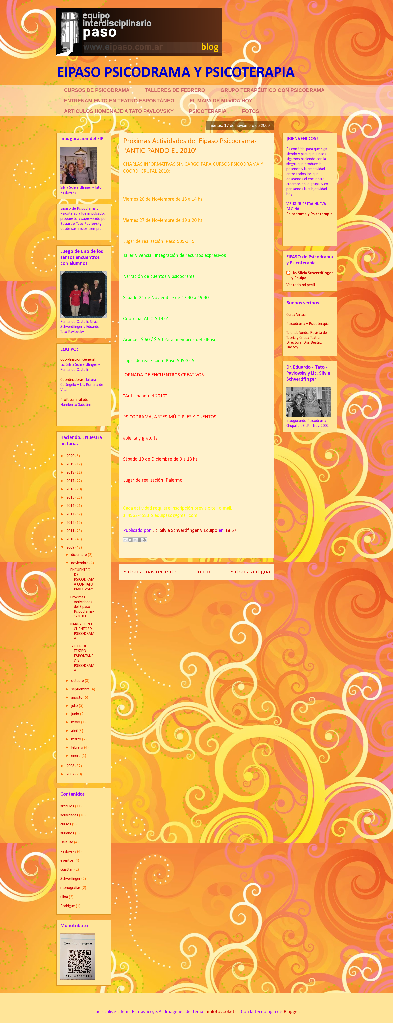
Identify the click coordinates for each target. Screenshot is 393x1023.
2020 (70, 456)
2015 (70, 498)
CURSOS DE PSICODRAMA (97, 90)
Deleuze (66, 842)
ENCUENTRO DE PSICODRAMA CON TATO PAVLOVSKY (82, 580)
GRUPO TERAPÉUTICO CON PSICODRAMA (272, 90)
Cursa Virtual (296, 315)
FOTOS (250, 111)
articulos (67, 806)
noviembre (80, 563)
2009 (70, 548)
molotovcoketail (222, 1011)
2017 (70, 481)
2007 (70, 774)
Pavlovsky (68, 852)
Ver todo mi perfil (300, 285)
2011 (70, 531)
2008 (70, 766)
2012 (70, 523)
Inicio (203, 572)
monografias (70, 888)
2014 (70, 506)
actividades (69, 815)
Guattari (66, 870)
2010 (70, 539)
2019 (70, 464)
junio (75, 714)
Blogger (291, 1011)
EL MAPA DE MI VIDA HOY (221, 100)
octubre (78, 681)
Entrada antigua (250, 572)
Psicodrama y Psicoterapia (307, 324)
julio (75, 706)
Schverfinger (70, 879)
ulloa (64, 897)
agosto (77, 698)
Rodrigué (67, 906)
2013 (70, 514)
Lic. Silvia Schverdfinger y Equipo (312, 275)
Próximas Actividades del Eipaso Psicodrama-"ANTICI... (82, 607)
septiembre (81, 689)
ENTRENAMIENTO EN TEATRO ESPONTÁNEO (119, 100)
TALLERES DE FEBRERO (175, 90)
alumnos (67, 833)
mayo (76, 722)
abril (75, 731)
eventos (67, 861)
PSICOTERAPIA (208, 111)
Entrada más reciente (149, 572)
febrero (77, 748)
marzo (76, 739)
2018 (70, 473)
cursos (65, 824)
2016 (70, 489)
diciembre (79, 555)
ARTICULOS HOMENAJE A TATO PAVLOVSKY (119, 111)
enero (76, 756)
